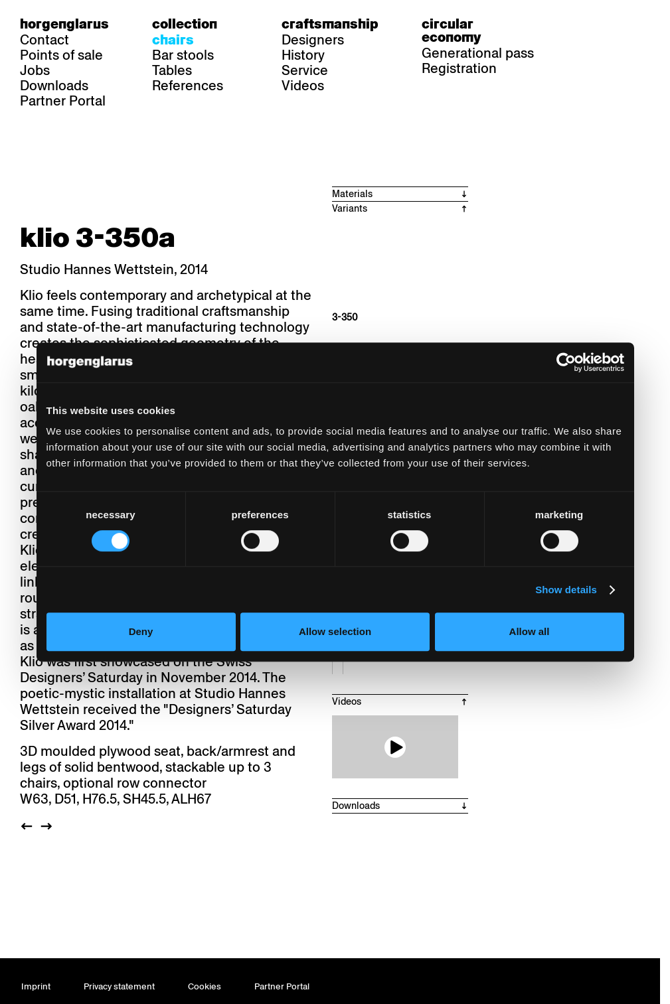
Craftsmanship (330, 24)
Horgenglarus (64, 24)
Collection (184, 24)
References (187, 85)
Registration (459, 68)
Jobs (35, 70)
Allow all (529, 631)
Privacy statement (119, 986)
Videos (303, 85)
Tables (172, 70)
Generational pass (478, 53)
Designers (313, 39)
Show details (566, 589)
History (303, 55)
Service (305, 70)
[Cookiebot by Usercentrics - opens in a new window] (566, 362)
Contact (44, 39)
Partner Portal (63, 101)
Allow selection (335, 631)
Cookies (204, 986)
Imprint (35, 986)
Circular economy (451, 30)
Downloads (54, 85)
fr (606, 24)
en (632, 24)
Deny (141, 631)
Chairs (173, 39)
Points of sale (61, 55)
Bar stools (183, 55)
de (581, 24)
